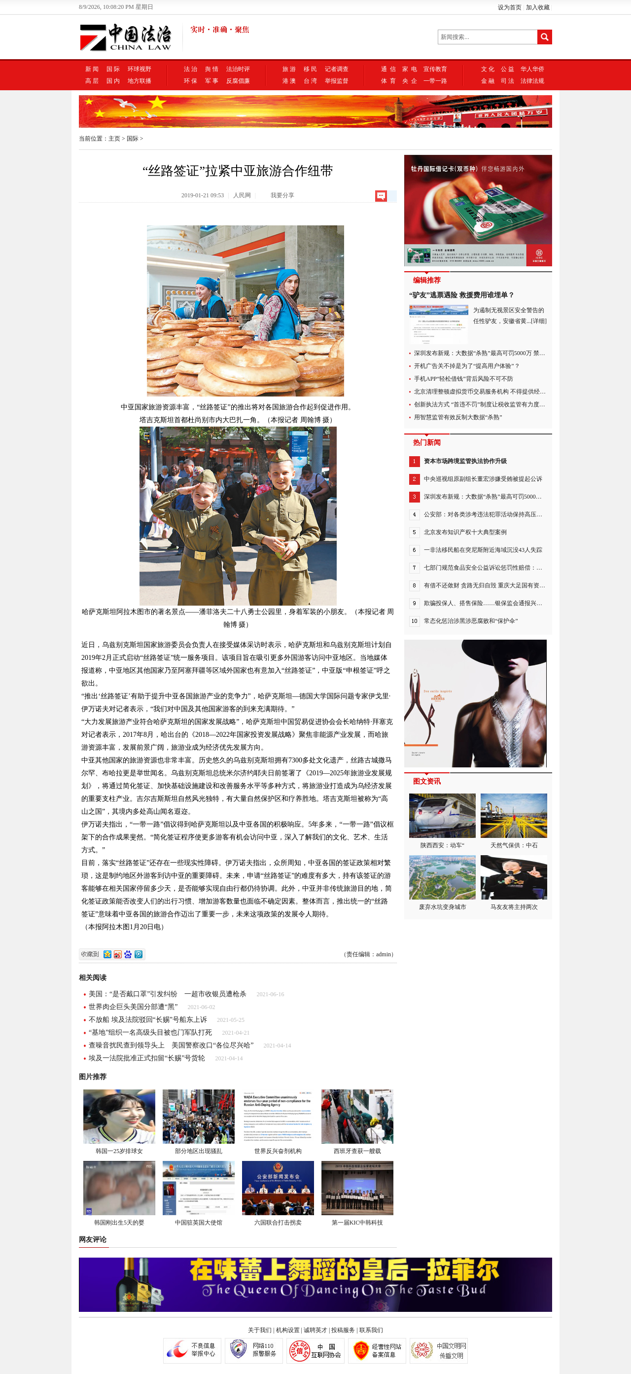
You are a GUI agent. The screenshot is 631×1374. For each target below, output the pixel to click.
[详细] (539, 321)
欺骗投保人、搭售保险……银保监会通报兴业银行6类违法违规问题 (511, 603)
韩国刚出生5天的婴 (119, 1193)
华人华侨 (532, 69)
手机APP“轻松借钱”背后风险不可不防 (463, 378)
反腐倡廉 (238, 80)
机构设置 (288, 1330)
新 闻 (92, 69)
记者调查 (337, 69)
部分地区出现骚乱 (199, 1122)
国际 (133, 138)
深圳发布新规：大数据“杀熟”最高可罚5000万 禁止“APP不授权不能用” (505, 353)
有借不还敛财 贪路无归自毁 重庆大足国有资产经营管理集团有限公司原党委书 (526, 585)
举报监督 (337, 80)
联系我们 (371, 1330)
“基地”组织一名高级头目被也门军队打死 (150, 1032)
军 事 (211, 80)
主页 (114, 138)
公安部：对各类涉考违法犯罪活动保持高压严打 (486, 514)
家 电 (409, 69)
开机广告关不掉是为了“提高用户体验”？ (467, 365)
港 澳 (289, 80)
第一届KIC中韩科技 (357, 1193)
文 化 (487, 69)
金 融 (487, 80)
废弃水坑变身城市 (442, 882)
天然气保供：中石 (514, 821)
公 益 (507, 69)
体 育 (388, 80)
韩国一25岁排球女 (119, 1122)
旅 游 (289, 69)
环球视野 (139, 69)
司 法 (507, 80)
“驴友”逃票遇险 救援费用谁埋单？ (462, 295)
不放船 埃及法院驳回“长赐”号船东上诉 (148, 1019)
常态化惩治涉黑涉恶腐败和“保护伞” (471, 620)
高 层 (92, 80)
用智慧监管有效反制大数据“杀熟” (458, 417)
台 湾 (310, 80)
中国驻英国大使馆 (199, 1193)
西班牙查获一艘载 (357, 1122)
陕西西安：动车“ (442, 821)
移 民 (310, 69)
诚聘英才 (315, 1330)
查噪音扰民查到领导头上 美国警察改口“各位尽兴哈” (171, 1045)
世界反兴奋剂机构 (278, 1122)
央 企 (409, 80)
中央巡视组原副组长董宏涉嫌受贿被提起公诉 (483, 478)
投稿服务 (343, 1330)
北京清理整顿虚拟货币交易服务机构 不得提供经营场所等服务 (494, 391)
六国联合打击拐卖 (278, 1193)
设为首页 (510, 7)
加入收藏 (538, 7)
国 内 (113, 80)
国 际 (113, 69)
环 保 (190, 80)
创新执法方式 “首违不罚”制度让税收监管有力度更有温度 (488, 404)
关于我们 (260, 1330)
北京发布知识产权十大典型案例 (465, 532)
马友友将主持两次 (514, 882)
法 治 (190, 69)
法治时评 (238, 69)
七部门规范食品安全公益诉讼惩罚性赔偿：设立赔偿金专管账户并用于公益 (521, 567)
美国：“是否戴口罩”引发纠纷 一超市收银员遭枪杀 (167, 994)
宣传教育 (435, 69)
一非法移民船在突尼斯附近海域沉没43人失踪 (483, 549)
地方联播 (139, 80)
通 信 (388, 69)
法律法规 (532, 80)
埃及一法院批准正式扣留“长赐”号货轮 (147, 1058)
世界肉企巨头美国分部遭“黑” (133, 1007)
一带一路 (435, 80)
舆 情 (211, 69)
